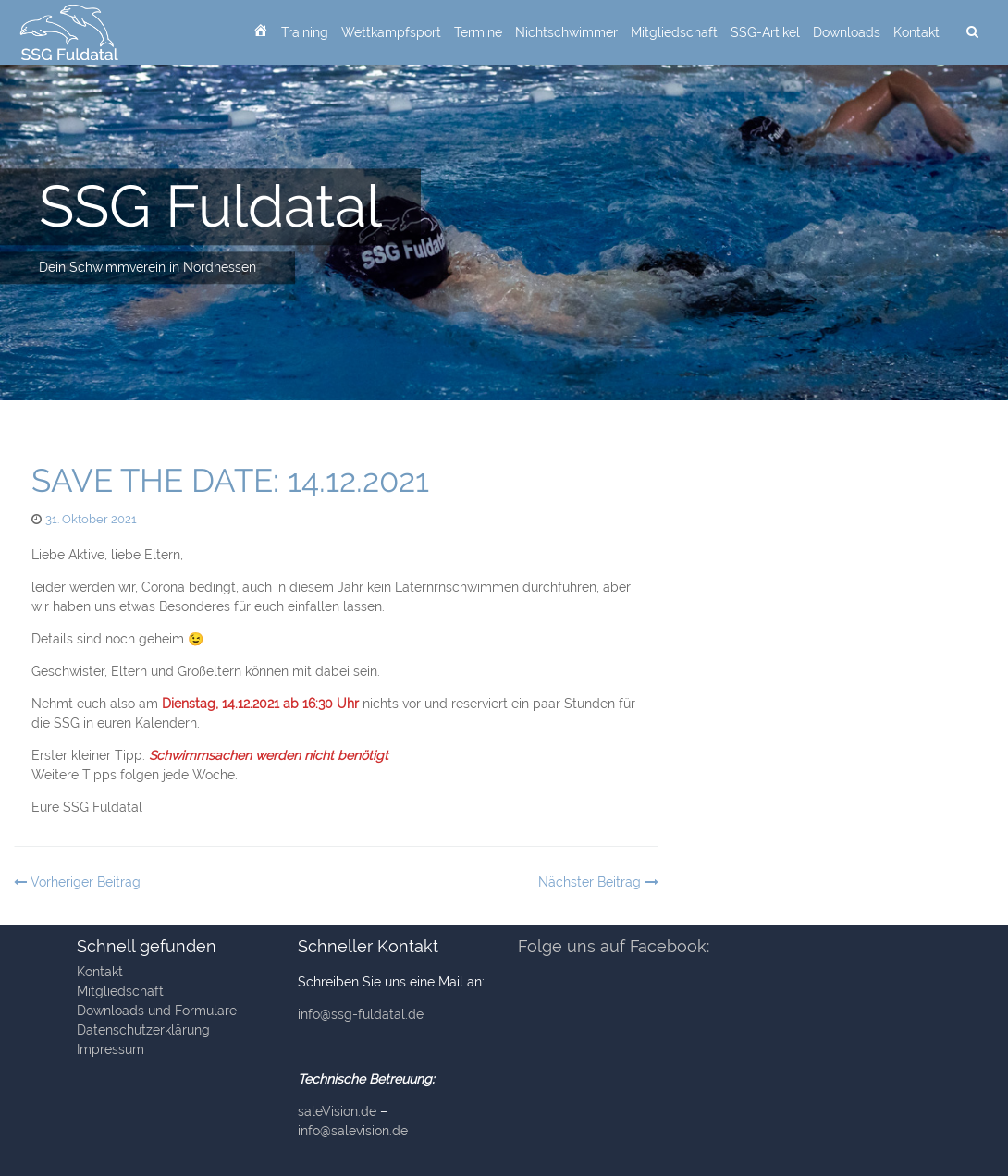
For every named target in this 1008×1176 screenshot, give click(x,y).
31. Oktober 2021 (91, 519)
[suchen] (972, 32)
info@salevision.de (353, 1130)
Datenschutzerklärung (143, 1030)
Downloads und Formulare (157, 1010)
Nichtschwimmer (566, 32)
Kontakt (916, 32)
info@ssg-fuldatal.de (361, 1014)
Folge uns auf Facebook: (613, 946)
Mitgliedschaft (674, 32)
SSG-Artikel (765, 32)
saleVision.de (337, 1111)
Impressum (110, 1049)
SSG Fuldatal (210, 206)
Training (304, 32)
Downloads (846, 32)
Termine (478, 32)
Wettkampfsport (391, 32)
